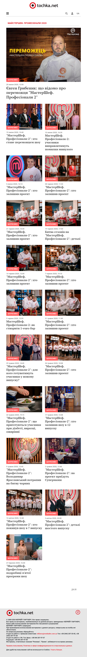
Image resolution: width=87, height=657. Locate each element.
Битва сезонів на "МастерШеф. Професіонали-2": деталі (62, 235)
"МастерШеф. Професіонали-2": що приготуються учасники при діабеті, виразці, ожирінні (23, 425)
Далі (74, 589)
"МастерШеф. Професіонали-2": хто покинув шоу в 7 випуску (24, 524)
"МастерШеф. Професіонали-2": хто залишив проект (21, 190)
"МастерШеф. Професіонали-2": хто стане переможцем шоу (23, 138)
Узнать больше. (56, 650)
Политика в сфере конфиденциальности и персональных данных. (47, 646)
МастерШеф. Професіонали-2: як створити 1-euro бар (20, 324)
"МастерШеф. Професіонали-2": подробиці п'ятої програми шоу (19, 571)
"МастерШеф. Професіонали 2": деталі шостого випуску (62, 524)
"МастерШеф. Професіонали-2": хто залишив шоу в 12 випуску (60, 423)
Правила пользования (14, 646)
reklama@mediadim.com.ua (47, 634)
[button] (72, 13)
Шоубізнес (13, 80)
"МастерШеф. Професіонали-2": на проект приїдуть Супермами (60, 475)
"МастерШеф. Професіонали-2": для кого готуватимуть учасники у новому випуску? (22, 373)
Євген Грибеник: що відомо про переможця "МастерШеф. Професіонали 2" (36, 92)
